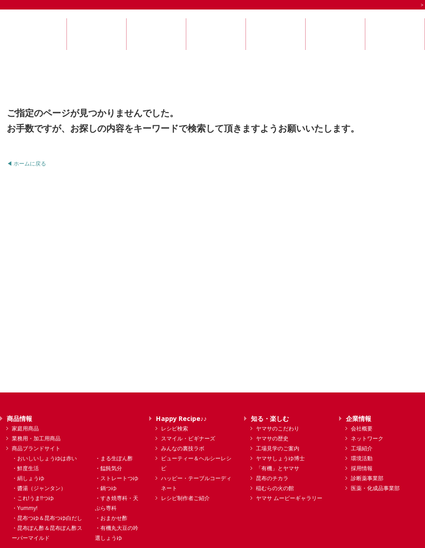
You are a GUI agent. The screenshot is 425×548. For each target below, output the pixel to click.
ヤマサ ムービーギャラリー (289, 498)
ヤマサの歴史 (272, 438)
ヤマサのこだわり (277, 428)
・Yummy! (25, 508)
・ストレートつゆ (116, 478)
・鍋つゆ (106, 488)
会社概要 (362, 428)
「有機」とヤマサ (277, 468)
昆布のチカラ (272, 478)
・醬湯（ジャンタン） (39, 488)
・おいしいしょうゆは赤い (44, 458)
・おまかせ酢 (111, 518)
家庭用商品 (25, 428)
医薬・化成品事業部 (375, 488)
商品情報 (19, 418)
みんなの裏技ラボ (182, 448)
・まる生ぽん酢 (114, 458)
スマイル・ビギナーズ (188, 438)
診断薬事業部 (367, 478)
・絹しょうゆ (28, 478)
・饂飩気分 (108, 468)
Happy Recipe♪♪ (181, 418)
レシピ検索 (174, 428)
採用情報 (362, 468)
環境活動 (362, 458)
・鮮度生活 (25, 468)
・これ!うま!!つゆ (33, 498)
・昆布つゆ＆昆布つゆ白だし (47, 518)
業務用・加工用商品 (36, 438)
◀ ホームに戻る (26, 163)
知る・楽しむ (270, 418)
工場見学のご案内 (277, 448)
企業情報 (358, 418)
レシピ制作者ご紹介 (185, 498)
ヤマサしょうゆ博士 (280, 458)
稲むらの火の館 (275, 488)
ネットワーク (367, 438)
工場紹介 (362, 448)
